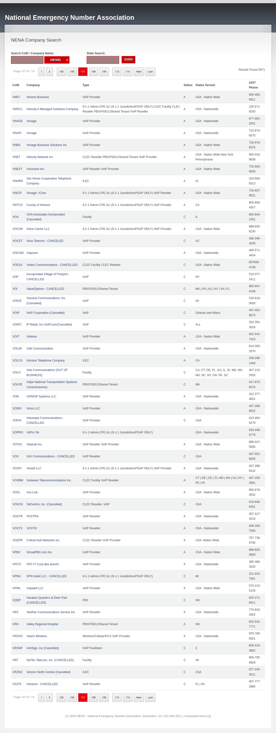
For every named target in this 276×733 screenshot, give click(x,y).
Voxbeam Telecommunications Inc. (49, 480)
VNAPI (16, 133)
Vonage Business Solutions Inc (46, 145)
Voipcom (32, 253)
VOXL (16, 492)
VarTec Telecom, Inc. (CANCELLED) (50, 660)
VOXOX (17, 504)
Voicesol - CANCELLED (42, 684)
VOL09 (17, 348)
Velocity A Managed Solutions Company (52, 109)
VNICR (17, 193)
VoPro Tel (32, 432)
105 (61, 71)
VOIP (16, 313)
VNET (16, 157)
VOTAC (17, 444)
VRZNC (17, 672)
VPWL (16, 588)
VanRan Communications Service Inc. (51, 612)
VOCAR (17, 229)
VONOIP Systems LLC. (41, 396)
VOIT (15, 336)
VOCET (17, 241)
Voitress (31, 336)
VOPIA (17, 420)
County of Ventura (38, 205)
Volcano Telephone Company (45, 360)
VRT (15, 660)
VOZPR (17, 540)
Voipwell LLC (34, 588)
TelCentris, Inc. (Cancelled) (44, 504)
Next (138, 71)
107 (83, 71)
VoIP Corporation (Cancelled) (45, 313)
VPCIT (16, 564)
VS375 (16, 684)
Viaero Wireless (36, 636)
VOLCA (17, 360)
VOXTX (17, 528)
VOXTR (17, 516)
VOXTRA (32, 516)
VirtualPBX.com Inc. (39, 552)
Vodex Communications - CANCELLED (52, 265)
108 (94, 71)
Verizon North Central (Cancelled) (48, 672)
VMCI (16, 97)
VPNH (16, 576)
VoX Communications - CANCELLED (50, 456)
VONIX (17, 408)
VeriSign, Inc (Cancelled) (42, 648)
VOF (15, 277)
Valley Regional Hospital (42, 624)
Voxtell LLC (33, 468)
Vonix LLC (33, 408)
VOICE (17, 301)
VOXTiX (31, 528)
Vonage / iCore (36, 193)
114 (128, 71)
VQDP (16, 600)
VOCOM (17, 253)
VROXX (17, 636)
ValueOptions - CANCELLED (45, 289)
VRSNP (17, 648)
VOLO (16, 372)
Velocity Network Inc (39, 157)
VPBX (16, 552)
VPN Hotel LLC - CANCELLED (46, 576)
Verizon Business (37, 97)
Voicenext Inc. (35, 169)
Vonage (31, 121)
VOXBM (17, 480)
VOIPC (17, 324)
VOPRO (17, 432)
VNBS (16, 145)
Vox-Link (32, 492)
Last (150, 71)
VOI (15, 289)
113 (117, 71)
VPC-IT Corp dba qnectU (42, 564)
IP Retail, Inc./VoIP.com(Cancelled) (49, 324)
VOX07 (17, 468)
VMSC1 (17, 109)
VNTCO (17, 205)
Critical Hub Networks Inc (42, 540)
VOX (15, 456)
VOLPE (17, 384)
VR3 (15, 612)
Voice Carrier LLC (38, 229)
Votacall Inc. (34, 444)
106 (72, 71)
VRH (15, 624)
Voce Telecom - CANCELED (44, 241)
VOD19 (17, 265)
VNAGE (17, 121)
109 (104, 71)
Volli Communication (39, 348)
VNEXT (17, 169)
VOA (15, 217)
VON (15, 396)
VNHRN (17, 181)
